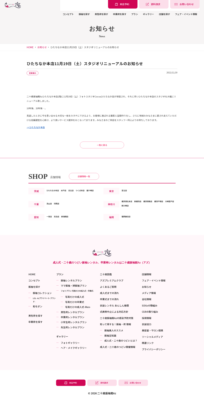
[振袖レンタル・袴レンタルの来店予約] (122, 4)
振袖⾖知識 (110, 350)
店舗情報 (146, 289)
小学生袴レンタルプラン (74, 337)
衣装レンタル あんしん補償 (114, 320)
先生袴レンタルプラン (72, 342)
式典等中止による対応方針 (114, 326)
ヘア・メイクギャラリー (74, 362)
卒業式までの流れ (109, 314)
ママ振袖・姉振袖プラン (74, 300)
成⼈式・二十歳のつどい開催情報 (117, 361)
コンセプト (68, 14)
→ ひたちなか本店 (36, 127)
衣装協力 (146, 339)
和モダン (37, 321)
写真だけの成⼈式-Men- (78, 321)
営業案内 (34, 73)
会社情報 (146, 314)
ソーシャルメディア (152, 351)
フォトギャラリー (70, 357)
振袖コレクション (42, 307)
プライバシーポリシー (153, 364)
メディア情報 (149, 307)
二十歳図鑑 (106, 289)
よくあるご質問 (108, 301)
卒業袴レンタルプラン (72, 332)
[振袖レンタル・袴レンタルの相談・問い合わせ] (185, 4)
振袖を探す (84, 14)
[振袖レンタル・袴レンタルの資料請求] (154, 4)
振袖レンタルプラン (71, 295)
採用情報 (146, 332)
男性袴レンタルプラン (72, 326)
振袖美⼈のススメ (113, 345)
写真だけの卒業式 (74, 316)
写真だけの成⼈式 (74, 311)
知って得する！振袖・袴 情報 (115, 339)
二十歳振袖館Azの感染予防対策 (116, 332)
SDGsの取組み (149, 320)
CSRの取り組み (150, 326)
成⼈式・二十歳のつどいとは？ (120, 355)
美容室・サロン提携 (152, 345)
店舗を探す (164, 14)
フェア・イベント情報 (186, 14)
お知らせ (42, 47)
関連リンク (148, 357)
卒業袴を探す (119, 14)
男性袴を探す (101, 14)
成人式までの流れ (109, 307)
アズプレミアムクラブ (111, 295)
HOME (30, 47)
